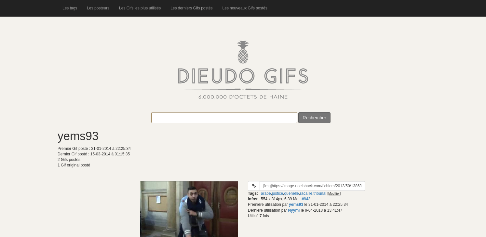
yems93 (296, 204)
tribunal (319, 193)
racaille (306, 193)
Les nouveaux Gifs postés (245, 8)
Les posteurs (98, 8)
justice (277, 193)
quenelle (291, 193)
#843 (306, 199)
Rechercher (314, 117)
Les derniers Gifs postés (191, 8)
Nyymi (294, 210)
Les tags (69, 8)
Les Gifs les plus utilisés (140, 8)
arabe (266, 193)
